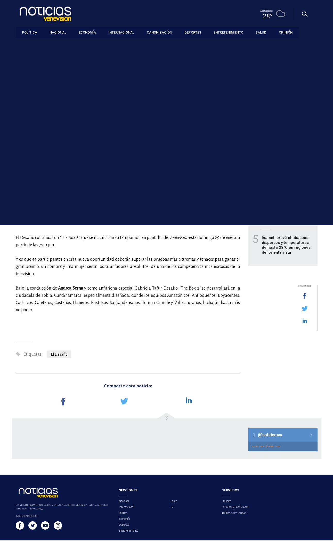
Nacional (124, 503)
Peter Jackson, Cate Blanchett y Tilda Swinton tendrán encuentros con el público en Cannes (286, 160)
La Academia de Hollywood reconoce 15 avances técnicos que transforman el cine (286, 131)
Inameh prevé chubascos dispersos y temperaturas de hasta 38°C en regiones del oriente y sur (286, 247)
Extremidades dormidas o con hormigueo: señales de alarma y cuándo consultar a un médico (287, 218)
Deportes (124, 527)
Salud (173, 503)
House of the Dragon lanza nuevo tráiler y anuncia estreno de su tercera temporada (286, 189)
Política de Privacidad (234, 515)
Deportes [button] (192, 32)
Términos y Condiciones (235, 509)
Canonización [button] (159, 32)
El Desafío (59, 357)
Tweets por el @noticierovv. (265, 448)
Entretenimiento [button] (228, 32)
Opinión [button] (286, 32)
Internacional (126, 509)
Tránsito (226, 503)
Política (123, 515)
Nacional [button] (58, 32)
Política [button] (29, 32)
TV (172, 509)
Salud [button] (261, 32)
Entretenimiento (28, 44)
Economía (124, 521)
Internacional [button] (121, 32)
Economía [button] (87, 32)
